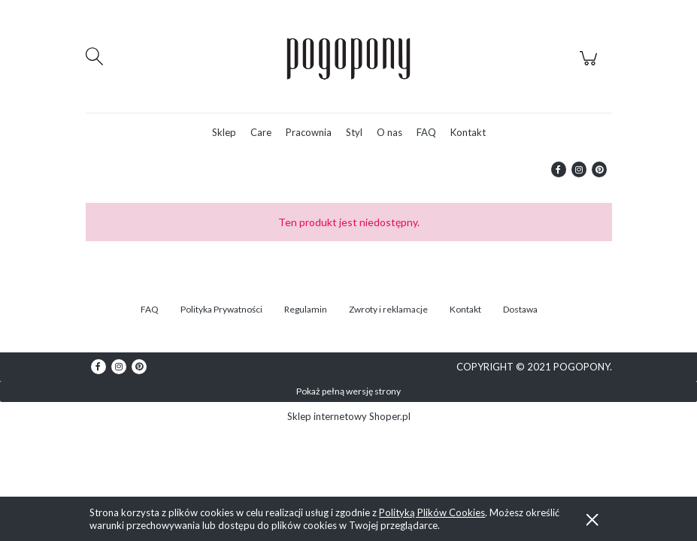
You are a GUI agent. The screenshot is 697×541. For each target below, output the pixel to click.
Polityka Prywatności (221, 309)
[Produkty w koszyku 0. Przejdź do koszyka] (590, 66)
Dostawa (520, 309)
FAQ (150, 309)
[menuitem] (224, 132)
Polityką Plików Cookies (432, 512)
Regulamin (305, 309)
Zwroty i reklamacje (388, 309)
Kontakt (465, 309)
